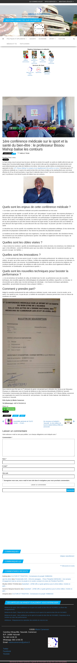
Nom (4, 459)
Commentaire (7, 437)
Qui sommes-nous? (36, 1)
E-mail (5, 466)
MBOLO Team (24, 153)
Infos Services (51, 1)
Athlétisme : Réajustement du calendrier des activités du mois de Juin (26, 620)
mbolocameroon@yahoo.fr (19, 642)
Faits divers (24, 44)
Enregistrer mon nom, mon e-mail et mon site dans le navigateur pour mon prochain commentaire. (37, 480)
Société (33, 39)
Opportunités (38, 72)
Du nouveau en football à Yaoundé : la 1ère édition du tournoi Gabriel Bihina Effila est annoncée (53, 424)
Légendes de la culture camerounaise (42, 60)
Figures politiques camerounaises (25, 60)
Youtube (6, 654)
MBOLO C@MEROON (39, 14)
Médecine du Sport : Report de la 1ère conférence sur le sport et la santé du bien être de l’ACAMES (36, 612)
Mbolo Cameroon (42, 629)
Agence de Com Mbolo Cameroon (30, 74)
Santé (15, 415)
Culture (62, 39)
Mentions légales (66, 1)
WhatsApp (11, 409)
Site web (5, 473)
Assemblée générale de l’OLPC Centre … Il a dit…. (23, 422)
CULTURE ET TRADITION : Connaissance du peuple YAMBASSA (31, 576)
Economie (42, 39)
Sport (52, 39)
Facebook (7, 651)
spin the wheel (6, 579)
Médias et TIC (12, 44)
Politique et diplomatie (17, 39)
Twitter (5, 649)
